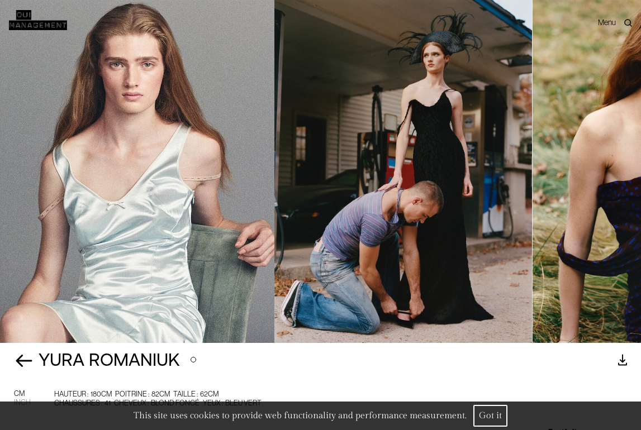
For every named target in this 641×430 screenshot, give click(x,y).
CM (19, 393)
